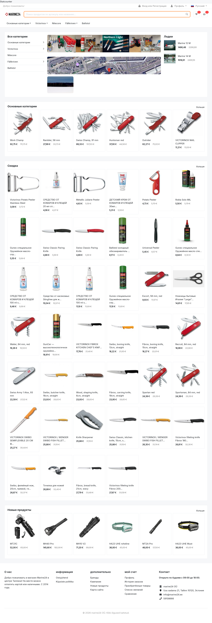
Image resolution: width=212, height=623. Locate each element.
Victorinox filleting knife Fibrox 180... (187, 439)
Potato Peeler (149, 199)
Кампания (95, 581)
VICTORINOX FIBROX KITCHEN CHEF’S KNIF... (89, 346)
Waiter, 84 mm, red (20, 344)
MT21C (13, 543)
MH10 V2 (81, 543)
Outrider (146, 140)
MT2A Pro (147, 543)
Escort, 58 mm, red (152, 296)
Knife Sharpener (84, 437)
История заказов (134, 581)
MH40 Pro (48, 543)
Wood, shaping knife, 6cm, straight (87, 394)
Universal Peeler (150, 247)
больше (200, 107)
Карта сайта (96, 589)
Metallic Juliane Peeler (88, 199)
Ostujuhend (62, 577)
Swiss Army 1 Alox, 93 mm (21, 394)
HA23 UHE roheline (119, 543)
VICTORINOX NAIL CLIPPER (185, 142)
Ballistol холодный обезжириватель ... (119, 249)
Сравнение (131, 593)
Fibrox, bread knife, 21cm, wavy (86, 487)
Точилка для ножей (53, 485)
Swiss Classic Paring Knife (54, 249)
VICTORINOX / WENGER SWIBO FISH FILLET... (55, 439)
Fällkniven (70, 23)
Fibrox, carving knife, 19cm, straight (120, 394)
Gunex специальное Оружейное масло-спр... (21, 251)
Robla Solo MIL (183, 199)
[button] (53, 46)
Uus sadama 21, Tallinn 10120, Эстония (183, 590)
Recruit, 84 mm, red (185, 344)
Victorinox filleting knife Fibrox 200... (121, 487)
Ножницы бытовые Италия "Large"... (185, 298)
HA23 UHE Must (183, 543)
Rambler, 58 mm (51, 140)
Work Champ (17, 140)
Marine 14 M (184, 56)
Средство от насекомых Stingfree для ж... (56, 298)
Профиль (178, 6)
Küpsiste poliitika (64, 581)
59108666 (168, 598)
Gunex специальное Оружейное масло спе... (188, 249)
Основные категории (18, 23)
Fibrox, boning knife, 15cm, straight (153, 346)
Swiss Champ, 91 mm (87, 140)
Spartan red (148, 392)
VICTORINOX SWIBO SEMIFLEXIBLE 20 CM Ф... (21, 440)
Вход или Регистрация (152, 6)
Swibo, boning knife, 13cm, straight (119, 346)
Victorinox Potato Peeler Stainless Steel (22, 201)
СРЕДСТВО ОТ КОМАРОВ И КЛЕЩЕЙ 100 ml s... (22, 299)
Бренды (94, 577)
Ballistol (86, 23)
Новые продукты (99, 585)
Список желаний (134, 589)
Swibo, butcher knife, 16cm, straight (54, 394)
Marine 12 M (184, 43)
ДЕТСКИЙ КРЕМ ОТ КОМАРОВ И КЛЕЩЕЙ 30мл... (121, 203)
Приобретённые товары (137, 585)
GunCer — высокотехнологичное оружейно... (55, 347)
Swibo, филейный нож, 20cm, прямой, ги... (22, 487)
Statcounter (6, 1)
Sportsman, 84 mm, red (187, 392)
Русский (198, 6)
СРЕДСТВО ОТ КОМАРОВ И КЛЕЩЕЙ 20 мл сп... (55, 203)
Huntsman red (116, 140)
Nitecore (56, 23)
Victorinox (40, 23)
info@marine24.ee (173, 594)
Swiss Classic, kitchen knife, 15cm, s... (120, 439)
